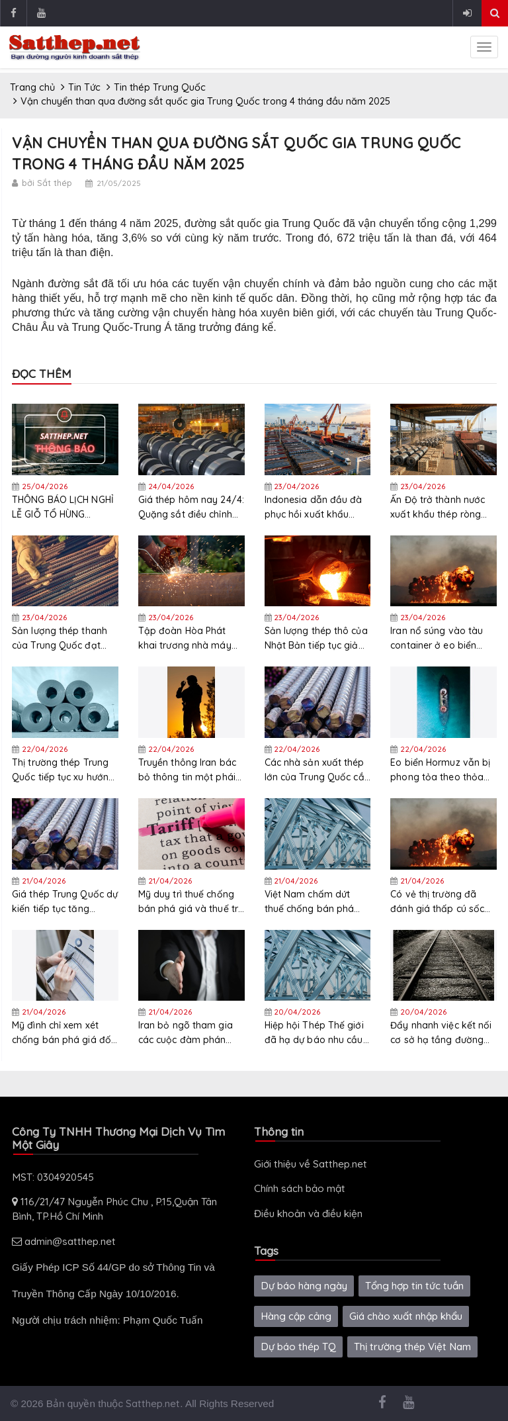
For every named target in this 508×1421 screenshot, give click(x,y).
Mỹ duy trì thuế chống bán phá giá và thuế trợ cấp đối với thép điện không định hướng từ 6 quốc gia (191, 901)
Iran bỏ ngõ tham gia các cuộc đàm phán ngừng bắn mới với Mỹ (187, 1032)
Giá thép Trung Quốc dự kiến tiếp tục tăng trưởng (65, 901)
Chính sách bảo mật (299, 1188)
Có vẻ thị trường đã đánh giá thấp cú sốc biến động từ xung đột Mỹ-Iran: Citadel (439, 901)
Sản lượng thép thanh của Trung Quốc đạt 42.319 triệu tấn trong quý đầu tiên (59, 638)
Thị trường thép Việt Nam (412, 1346)
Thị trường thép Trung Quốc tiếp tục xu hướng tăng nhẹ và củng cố (63, 770)
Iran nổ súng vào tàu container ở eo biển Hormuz (436, 638)
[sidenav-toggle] (484, 47)
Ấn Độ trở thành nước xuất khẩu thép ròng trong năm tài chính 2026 (437, 507)
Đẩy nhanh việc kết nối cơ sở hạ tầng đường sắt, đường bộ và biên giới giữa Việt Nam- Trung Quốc (440, 1032)
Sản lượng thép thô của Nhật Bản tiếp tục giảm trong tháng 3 (316, 638)
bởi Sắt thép (47, 182)
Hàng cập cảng (296, 1316)
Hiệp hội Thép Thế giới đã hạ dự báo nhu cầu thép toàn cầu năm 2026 (314, 1032)
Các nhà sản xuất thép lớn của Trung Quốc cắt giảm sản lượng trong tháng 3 (316, 770)
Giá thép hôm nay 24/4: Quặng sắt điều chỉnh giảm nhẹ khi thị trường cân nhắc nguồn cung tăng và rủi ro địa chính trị (191, 507)
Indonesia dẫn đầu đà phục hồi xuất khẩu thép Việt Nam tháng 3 (315, 507)
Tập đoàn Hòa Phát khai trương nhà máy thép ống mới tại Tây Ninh (185, 638)
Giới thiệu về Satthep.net (310, 1164)
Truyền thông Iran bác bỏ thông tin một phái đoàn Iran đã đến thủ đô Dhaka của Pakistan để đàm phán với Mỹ (190, 770)
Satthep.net (153, 1403)
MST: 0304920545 (53, 1177)
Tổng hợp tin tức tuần (414, 1285)
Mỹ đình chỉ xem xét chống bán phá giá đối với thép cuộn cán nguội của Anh (62, 1032)
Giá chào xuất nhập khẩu (405, 1316)
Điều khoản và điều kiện (308, 1213)
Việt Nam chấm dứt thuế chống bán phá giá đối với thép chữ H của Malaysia (313, 901)
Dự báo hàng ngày (304, 1285)
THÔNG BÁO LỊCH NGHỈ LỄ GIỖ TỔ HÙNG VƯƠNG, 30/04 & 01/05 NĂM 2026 (64, 507)
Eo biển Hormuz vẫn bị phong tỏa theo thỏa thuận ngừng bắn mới (440, 770)
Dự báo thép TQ (298, 1346)
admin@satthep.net (64, 1241)
